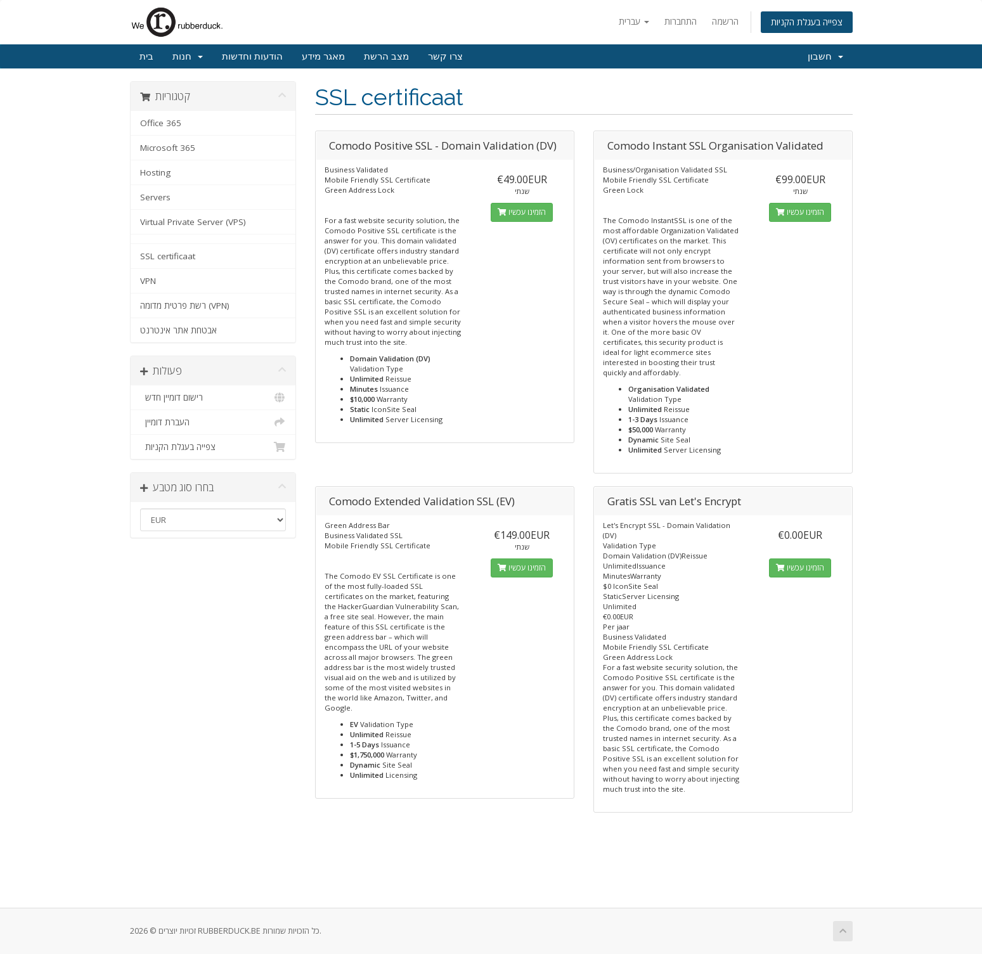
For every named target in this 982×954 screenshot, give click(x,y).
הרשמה (725, 21)
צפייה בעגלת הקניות (807, 22)
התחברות (680, 21)
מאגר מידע (323, 56)
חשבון (825, 56)
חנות (187, 56)
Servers (155, 197)
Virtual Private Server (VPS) (193, 222)
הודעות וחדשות (252, 56)
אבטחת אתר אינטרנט (178, 330)
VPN (148, 281)
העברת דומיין (213, 422)
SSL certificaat (167, 256)
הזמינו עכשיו (522, 212)
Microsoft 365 (167, 147)
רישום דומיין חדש (213, 397)
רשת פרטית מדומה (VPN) (184, 305)
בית (146, 56)
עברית (634, 21)
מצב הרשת (386, 56)
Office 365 (160, 123)
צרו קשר (445, 56)
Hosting (155, 172)
